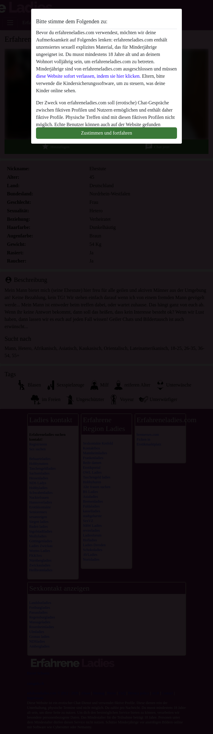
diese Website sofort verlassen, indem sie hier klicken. (88, 76)
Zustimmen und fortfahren (106, 132)
